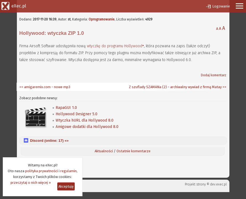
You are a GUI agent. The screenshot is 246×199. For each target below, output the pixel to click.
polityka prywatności (41, 171)
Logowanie (221, 6)
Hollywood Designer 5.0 (76, 114)
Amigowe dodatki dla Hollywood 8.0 (87, 126)
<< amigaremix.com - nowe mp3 (44, 87)
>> (224, 87)
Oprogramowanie (102, 19)
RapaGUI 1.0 (66, 107)
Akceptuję (66, 186)
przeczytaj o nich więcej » (31, 182)
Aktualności (104, 151)
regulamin (68, 171)
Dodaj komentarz (213, 75)
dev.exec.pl (218, 184)
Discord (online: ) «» (49, 140)
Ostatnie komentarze (133, 151)
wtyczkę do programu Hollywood (114, 46)
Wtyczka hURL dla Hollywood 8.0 (84, 120)
